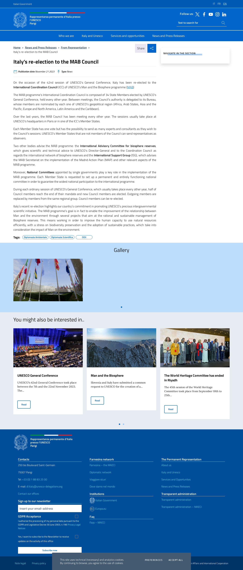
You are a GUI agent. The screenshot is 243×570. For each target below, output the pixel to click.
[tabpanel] (48, 281)
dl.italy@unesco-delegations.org (44, 486)
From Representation (74, 47)
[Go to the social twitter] (196, 14)
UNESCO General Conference (37, 375)
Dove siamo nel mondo (102, 486)
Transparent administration (176, 500)
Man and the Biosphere (107, 375)
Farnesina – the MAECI (102, 465)
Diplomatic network (100, 472)
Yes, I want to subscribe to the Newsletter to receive (43, 536)
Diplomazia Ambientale (35, 236)
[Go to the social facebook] (203, 14)
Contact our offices (28, 494)
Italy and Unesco (170, 472)
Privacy (71, 524)
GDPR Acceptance (29, 516)
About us (166, 465)
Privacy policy (39, 563)
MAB (130, 87)
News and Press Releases (41, 47)
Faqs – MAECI (97, 522)
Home (17, 47)
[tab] (121, 307)
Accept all (176, 560)
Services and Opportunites (176, 479)
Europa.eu (98, 509)
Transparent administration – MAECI (181, 507)
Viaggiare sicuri (98, 479)
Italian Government (22, 4)
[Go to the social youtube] (210, 14)
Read (26, 404)
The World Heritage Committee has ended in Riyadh (194, 378)
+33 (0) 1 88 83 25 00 (34, 479)
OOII (84, 236)
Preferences (154, 560)
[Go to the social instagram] (216, 14)
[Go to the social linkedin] (223, 14)
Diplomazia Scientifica (62, 236)
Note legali (20, 563)
